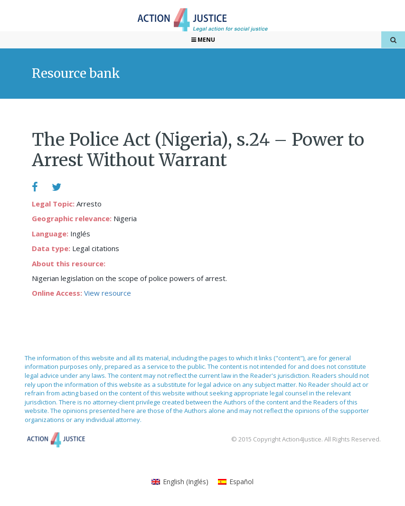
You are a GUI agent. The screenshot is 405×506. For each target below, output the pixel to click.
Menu (202, 40)
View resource (107, 293)
